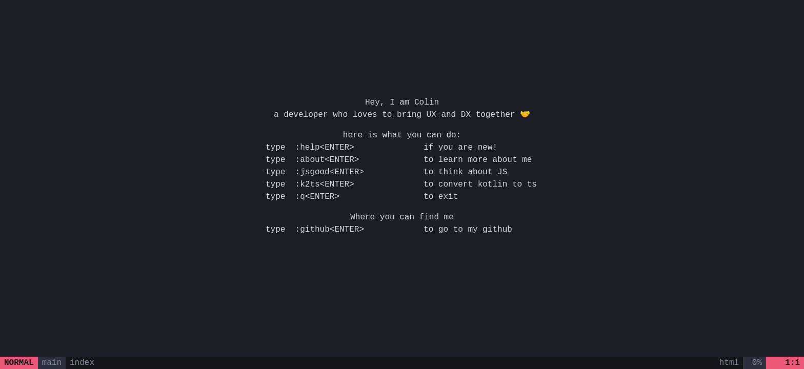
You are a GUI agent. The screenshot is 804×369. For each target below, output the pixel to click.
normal (19, 362)
